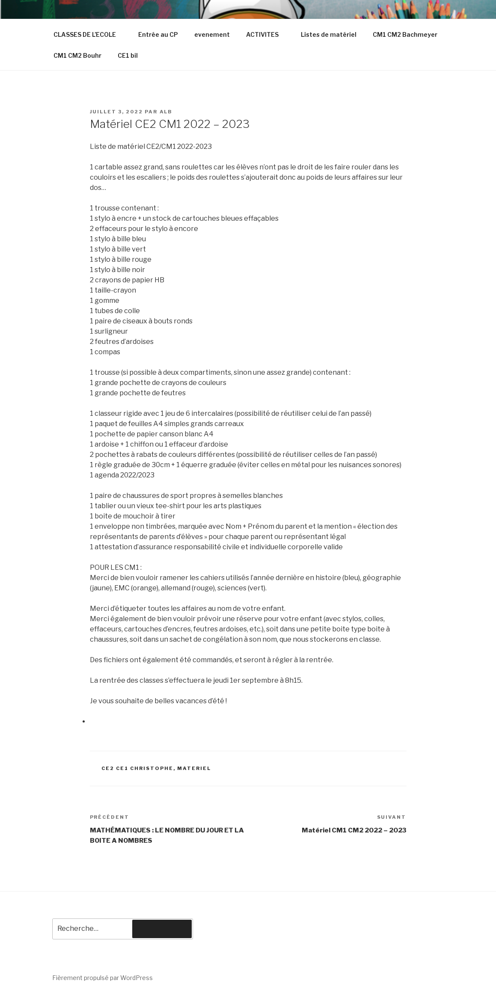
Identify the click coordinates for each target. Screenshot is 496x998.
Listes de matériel (328, 34)
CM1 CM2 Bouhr (77, 55)
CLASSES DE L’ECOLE (88, 34)
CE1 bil (128, 55)
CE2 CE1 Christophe (137, 768)
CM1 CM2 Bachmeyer (405, 34)
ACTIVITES (266, 34)
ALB (166, 112)
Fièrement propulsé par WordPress (102, 977)
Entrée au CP (158, 34)
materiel (194, 768)
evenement (212, 34)
